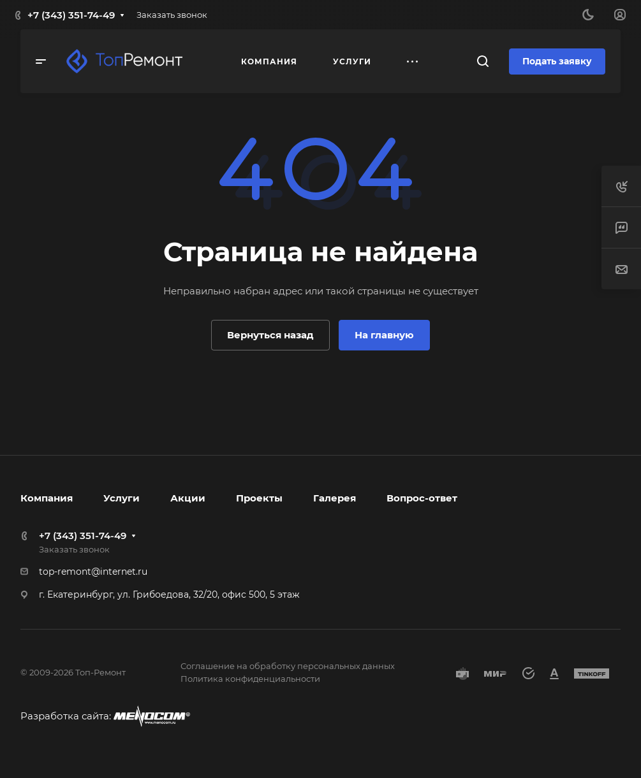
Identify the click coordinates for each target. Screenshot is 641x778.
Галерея (334, 498)
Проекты (259, 498)
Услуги (121, 498)
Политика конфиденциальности (250, 679)
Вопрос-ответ (422, 498)
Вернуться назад (270, 335)
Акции (187, 498)
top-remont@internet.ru (93, 571)
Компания (46, 498)
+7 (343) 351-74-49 (71, 15)
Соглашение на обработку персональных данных (288, 666)
